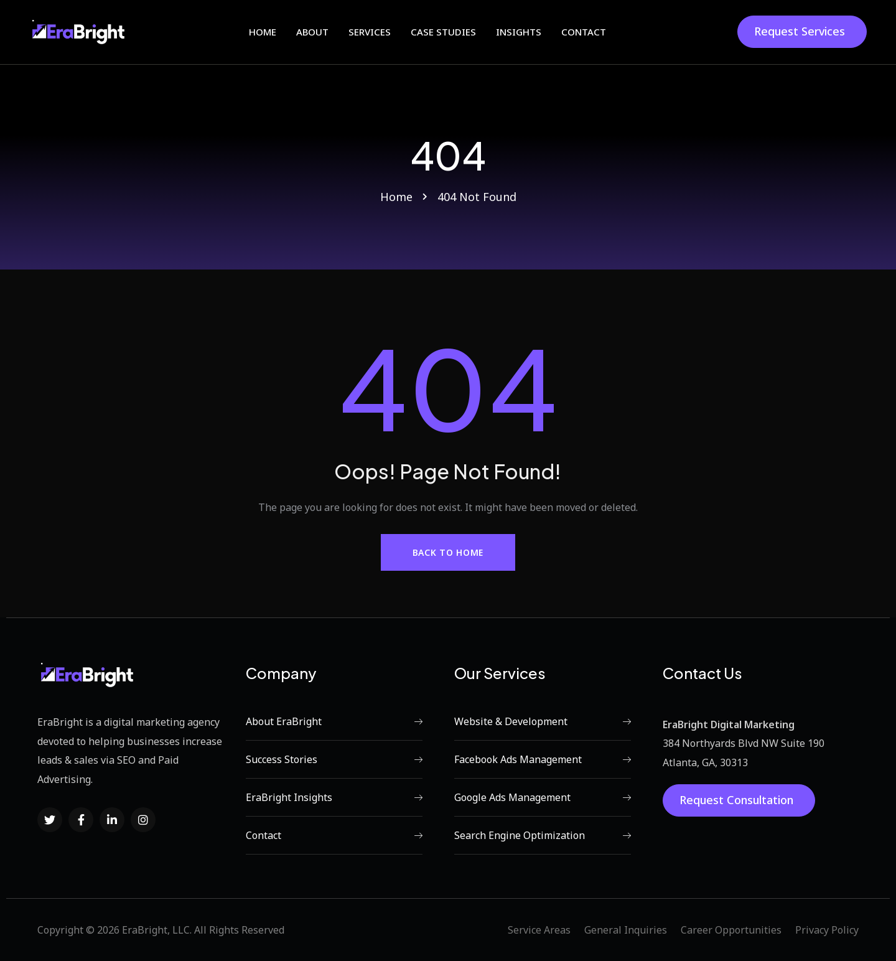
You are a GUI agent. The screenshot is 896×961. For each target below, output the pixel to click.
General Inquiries (625, 930)
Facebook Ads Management (542, 759)
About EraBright (334, 721)
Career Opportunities (731, 930)
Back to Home (448, 552)
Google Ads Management (542, 797)
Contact (334, 835)
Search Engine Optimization (542, 835)
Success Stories (334, 759)
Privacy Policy (827, 930)
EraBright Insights (334, 797)
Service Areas (539, 930)
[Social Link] (49, 819)
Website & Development (542, 721)
